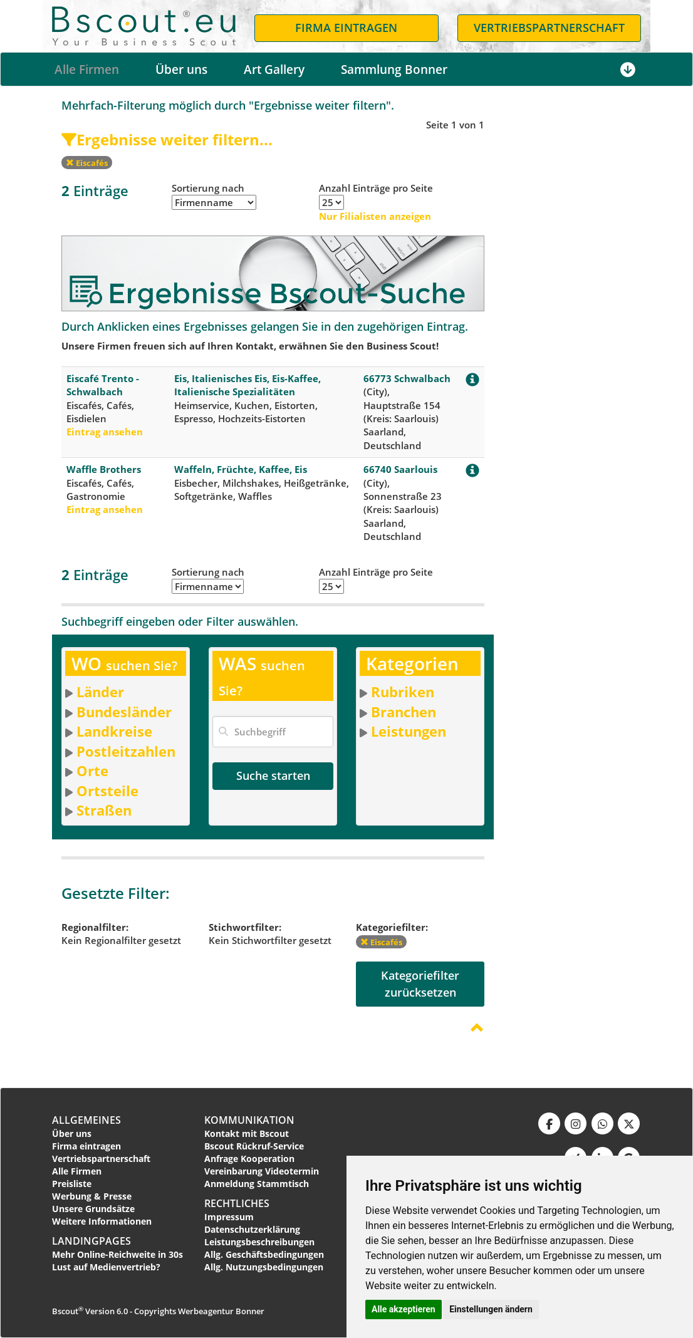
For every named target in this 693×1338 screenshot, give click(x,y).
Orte (92, 770)
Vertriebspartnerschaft (101, 1158)
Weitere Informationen (102, 1221)
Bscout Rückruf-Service (254, 1146)
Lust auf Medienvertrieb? (106, 1267)
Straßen (104, 810)
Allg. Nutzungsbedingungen (263, 1267)
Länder (100, 691)
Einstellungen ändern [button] (491, 1309)
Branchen (403, 711)
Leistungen (408, 731)
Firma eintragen (86, 1146)
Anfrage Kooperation (249, 1158)
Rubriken (402, 691)
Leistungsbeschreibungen (259, 1242)
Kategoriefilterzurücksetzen (420, 984)
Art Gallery (274, 69)
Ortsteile (107, 790)
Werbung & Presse (92, 1196)
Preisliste (71, 1184)
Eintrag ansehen (104, 431)
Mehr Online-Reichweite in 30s (117, 1254)
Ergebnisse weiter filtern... (167, 139)
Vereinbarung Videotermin (261, 1171)
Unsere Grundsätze (93, 1209)
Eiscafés (87, 163)
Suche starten (273, 775)
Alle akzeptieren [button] (403, 1309)
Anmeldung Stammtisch (256, 1184)
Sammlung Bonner (394, 69)
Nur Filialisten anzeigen (375, 216)
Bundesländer (124, 711)
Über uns (181, 69)
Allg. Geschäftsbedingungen (264, 1254)
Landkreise (114, 731)
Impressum (229, 1217)
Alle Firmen (87, 69)
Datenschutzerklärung (252, 1229)
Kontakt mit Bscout (246, 1133)
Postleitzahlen (125, 751)
